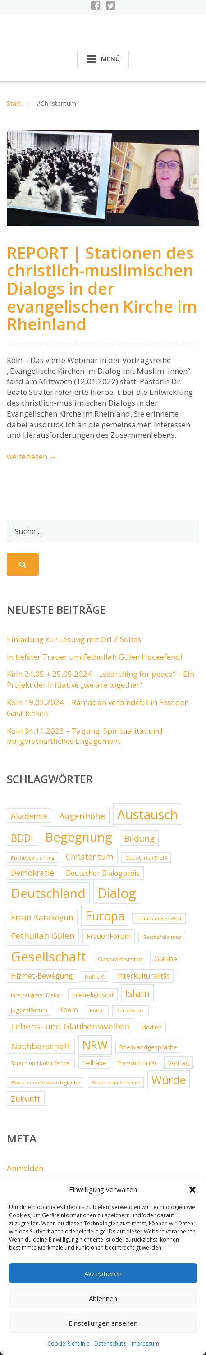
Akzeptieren (103, 1273)
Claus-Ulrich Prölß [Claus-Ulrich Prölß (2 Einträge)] (146, 858)
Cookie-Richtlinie (68, 1343)
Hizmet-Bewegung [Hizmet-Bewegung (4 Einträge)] (42, 976)
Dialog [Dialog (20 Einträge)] (116, 893)
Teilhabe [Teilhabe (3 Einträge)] (94, 1063)
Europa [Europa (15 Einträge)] (104, 916)
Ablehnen (103, 1298)
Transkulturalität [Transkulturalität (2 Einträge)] (137, 1063)
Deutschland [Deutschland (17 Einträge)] (48, 893)
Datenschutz (110, 1343)
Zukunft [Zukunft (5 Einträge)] (26, 1098)
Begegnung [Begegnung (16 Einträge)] (78, 837)
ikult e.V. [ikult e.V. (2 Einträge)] (95, 977)
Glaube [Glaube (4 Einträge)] (165, 959)
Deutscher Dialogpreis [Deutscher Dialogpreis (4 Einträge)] (103, 873)
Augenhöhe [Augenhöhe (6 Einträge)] (82, 816)
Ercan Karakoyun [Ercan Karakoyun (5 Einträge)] (42, 917)
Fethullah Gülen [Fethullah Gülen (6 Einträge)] (43, 936)
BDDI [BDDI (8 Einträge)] (22, 837)
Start (14, 103)
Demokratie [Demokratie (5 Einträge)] (32, 872)
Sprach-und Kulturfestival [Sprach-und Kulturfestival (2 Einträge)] (41, 1063)
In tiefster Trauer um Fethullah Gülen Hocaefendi (95, 657)
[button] (192, 1189)
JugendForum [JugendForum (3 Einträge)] (29, 1010)
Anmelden (25, 1168)
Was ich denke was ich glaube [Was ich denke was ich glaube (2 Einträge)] (45, 1082)
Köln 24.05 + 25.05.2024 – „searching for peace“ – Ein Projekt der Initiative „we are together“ (100, 679)
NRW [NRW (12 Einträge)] (95, 1045)
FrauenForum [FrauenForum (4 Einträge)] (109, 936)
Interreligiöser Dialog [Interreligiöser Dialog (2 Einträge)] (35, 995)
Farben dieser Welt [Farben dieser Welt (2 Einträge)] (159, 918)
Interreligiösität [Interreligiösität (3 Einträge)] (93, 995)
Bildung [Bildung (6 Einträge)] (139, 838)
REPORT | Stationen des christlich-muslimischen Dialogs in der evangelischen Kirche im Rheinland (102, 288)
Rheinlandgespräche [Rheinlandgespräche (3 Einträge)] (148, 1047)
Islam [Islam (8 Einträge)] (137, 993)
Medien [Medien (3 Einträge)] (151, 1027)
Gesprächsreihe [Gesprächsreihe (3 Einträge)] (120, 959)
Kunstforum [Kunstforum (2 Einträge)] (130, 1010)
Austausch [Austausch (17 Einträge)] (147, 814)
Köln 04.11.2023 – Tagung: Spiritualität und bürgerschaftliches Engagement (85, 736)
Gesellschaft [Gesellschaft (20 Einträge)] (48, 956)
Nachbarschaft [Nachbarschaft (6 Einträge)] (41, 1046)
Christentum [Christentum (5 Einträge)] (90, 856)
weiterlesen (32, 456)
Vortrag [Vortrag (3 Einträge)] (178, 1063)
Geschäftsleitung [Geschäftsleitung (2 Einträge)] (161, 937)
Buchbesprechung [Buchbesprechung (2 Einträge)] (32, 858)
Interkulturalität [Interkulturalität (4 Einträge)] (143, 976)
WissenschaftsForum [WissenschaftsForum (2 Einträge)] (116, 1082)
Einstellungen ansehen (103, 1323)
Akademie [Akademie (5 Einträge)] (29, 816)
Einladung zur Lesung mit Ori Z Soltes (74, 639)
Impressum (144, 1343)
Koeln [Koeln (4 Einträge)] (68, 1010)
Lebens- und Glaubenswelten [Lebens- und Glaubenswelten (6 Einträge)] (70, 1026)
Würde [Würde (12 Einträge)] (168, 1080)
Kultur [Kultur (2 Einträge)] (97, 1010)
